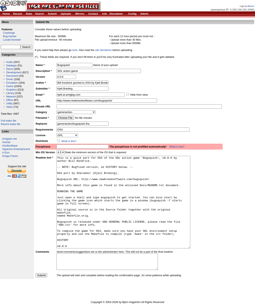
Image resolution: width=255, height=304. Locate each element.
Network (11, 96)
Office (9, 99)
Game (9, 86)
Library (10, 93)
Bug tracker (8, 36)
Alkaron (250, 6)
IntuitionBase (9, 145)
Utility (9, 103)
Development (14, 72)
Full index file (8, 120)
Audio (9, 62)
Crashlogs (8, 32)
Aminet (6, 142)
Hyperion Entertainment (16, 149)
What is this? (68, 141)
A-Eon (6, 152)
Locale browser (11, 39)
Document (12, 75)
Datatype (11, 65)
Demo (9, 68)
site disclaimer (103, 50)
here (75, 50)
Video (9, 106)
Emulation (12, 82)
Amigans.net (9, 138)
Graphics (11, 89)
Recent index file (10, 124)
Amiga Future (10, 155)
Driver (9, 79)
